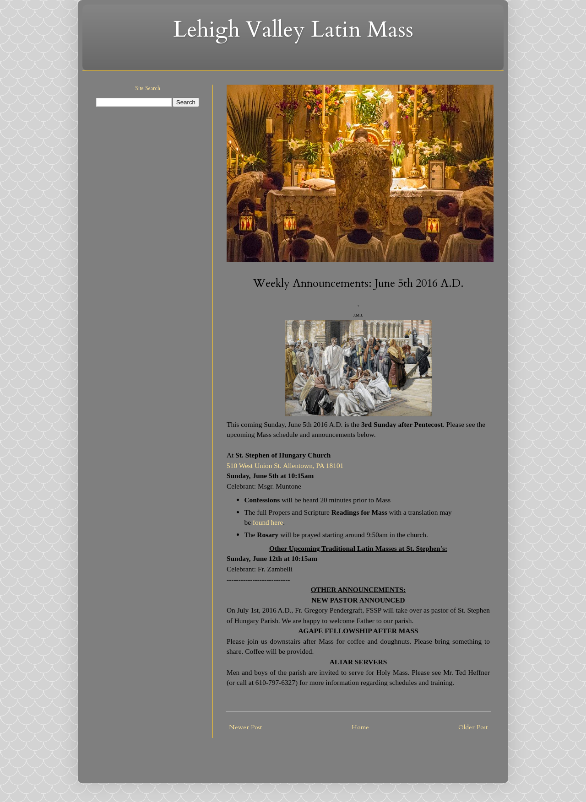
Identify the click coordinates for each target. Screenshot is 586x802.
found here (268, 522)
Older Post (473, 727)
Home (360, 727)
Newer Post (245, 727)
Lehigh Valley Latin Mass (293, 29)
